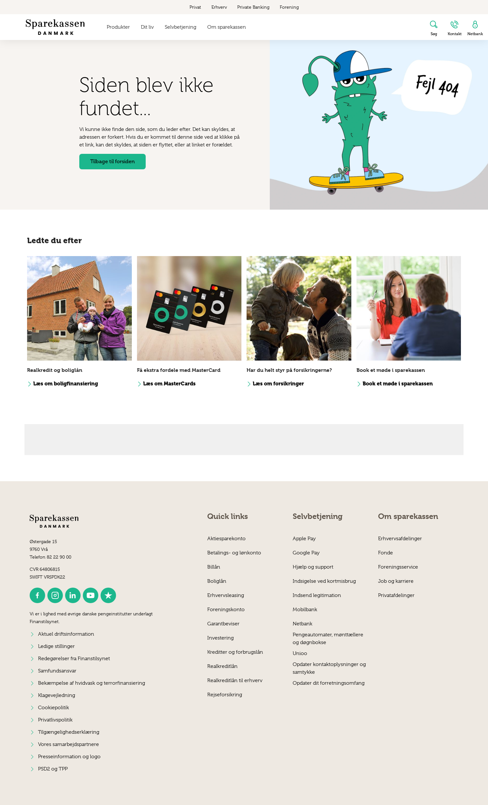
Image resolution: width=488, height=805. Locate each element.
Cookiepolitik (53, 708)
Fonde (385, 553)
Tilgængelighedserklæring (68, 732)
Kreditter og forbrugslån (235, 652)
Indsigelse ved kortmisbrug (324, 581)
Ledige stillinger (56, 646)
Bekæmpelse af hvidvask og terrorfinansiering (91, 683)
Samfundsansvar (57, 671)
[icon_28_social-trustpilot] (108, 595)
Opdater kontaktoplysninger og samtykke (329, 668)
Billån (213, 567)
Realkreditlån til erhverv (234, 680)
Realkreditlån (222, 666)
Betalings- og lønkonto (234, 553)
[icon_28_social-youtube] (90, 595)
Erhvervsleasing (225, 595)
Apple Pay (304, 539)
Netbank (302, 624)
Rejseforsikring (224, 695)
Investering (220, 638)
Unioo (300, 653)
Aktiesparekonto (226, 539)
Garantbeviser (223, 624)
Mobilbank (305, 609)
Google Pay (306, 553)
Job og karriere (396, 581)
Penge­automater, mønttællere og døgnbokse (328, 638)
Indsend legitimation (317, 595)
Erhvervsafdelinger (400, 539)
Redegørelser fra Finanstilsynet (74, 658)
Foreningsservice (398, 567)
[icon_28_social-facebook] (37, 595)
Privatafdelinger (396, 595)
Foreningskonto (226, 609)
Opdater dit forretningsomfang (329, 683)
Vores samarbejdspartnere (68, 744)
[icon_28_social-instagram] (55, 595)
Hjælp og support (313, 567)
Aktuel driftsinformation (66, 634)
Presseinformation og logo (69, 757)
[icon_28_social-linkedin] (73, 595)
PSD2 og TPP (53, 769)
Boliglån (216, 581)
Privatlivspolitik (55, 720)
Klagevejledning (56, 695)
